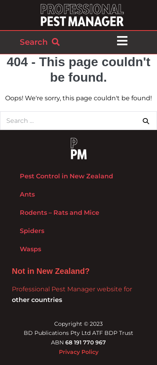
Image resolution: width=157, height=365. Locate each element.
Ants (27, 194)
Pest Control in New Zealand (66, 176)
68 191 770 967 (85, 342)
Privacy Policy (78, 351)
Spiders (32, 231)
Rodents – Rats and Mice (59, 212)
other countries (37, 300)
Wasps (30, 249)
